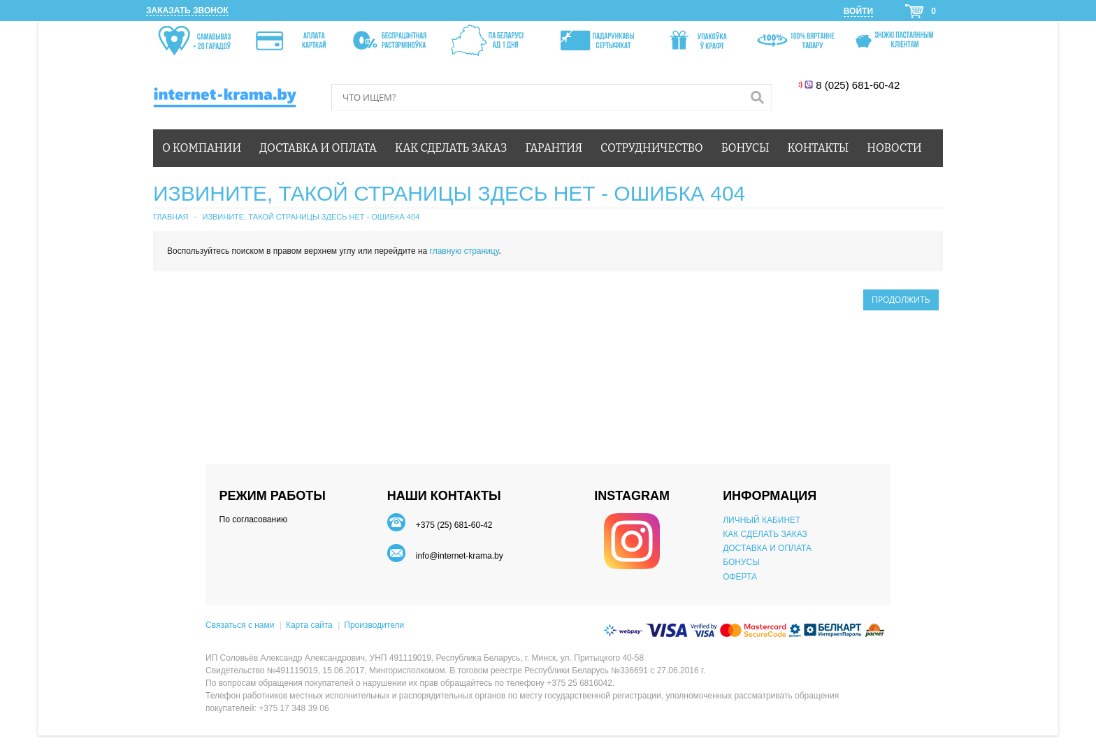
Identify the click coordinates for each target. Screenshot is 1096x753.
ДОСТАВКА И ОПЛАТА (767, 548)
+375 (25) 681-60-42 (454, 525)
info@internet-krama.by (459, 556)
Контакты (818, 148)
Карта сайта (309, 625)
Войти (858, 11)
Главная (170, 217)
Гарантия (554, 148)
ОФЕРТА (740, 577)
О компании (201, 148)
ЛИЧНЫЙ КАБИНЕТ (761, 520)
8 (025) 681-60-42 (859, 85)
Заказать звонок (187, 10)
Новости (894, 148)
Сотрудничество (651, 148)
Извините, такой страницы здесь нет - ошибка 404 (310, 217)
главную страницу (464, 251)
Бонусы (745, 148)
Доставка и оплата (318, 148)
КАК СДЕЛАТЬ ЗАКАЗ (765, 534)
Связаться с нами (240, 625)
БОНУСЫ (741, 562)
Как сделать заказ (451, 148)
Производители (374, 625)
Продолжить (901, 300)
